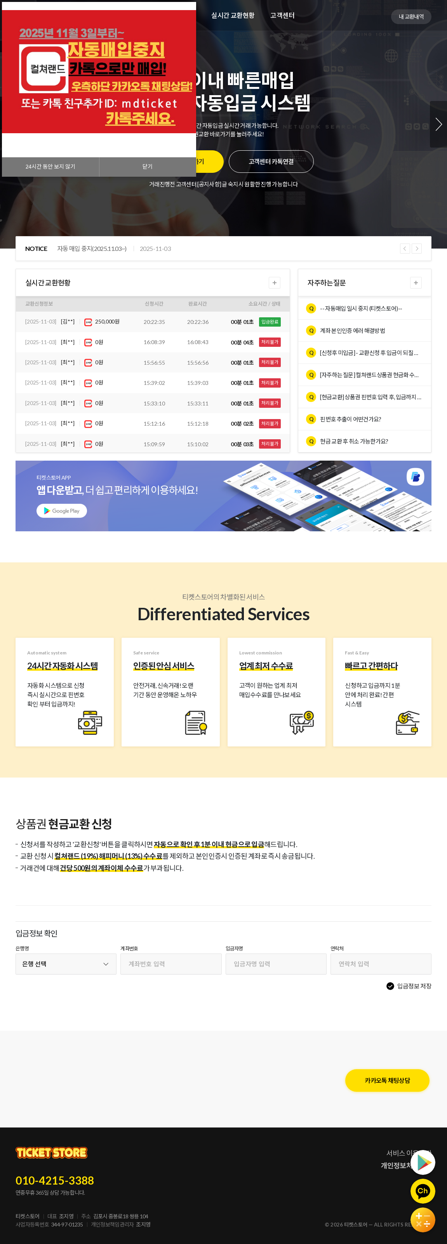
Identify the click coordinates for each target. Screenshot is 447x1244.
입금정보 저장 (414, 986)
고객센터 (282, 15)
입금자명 (234, 948)
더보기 (274, 283)
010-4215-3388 (55, 1180)
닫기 (148, 167)
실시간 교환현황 (233, 15)
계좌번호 (129, 948)
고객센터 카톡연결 (271, 161)
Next (438, 124)
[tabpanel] (223, 124)
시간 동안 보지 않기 (50, 167)
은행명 (22, 948)
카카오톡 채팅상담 (387, 1080)
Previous (405, 249)
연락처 (337, 948)
